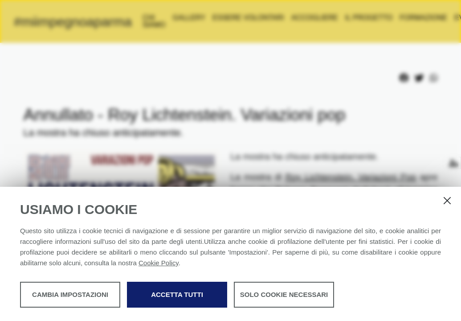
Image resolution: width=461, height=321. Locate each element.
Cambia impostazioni (70, 294)
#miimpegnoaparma (92, 21)
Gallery (228, 17)
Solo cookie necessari (284, 294)
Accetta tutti (177, 294)
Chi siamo (193, 21)
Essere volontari (288, 17)
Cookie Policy (159, 263)
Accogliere (353, 17)
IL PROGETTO (408, 17)
